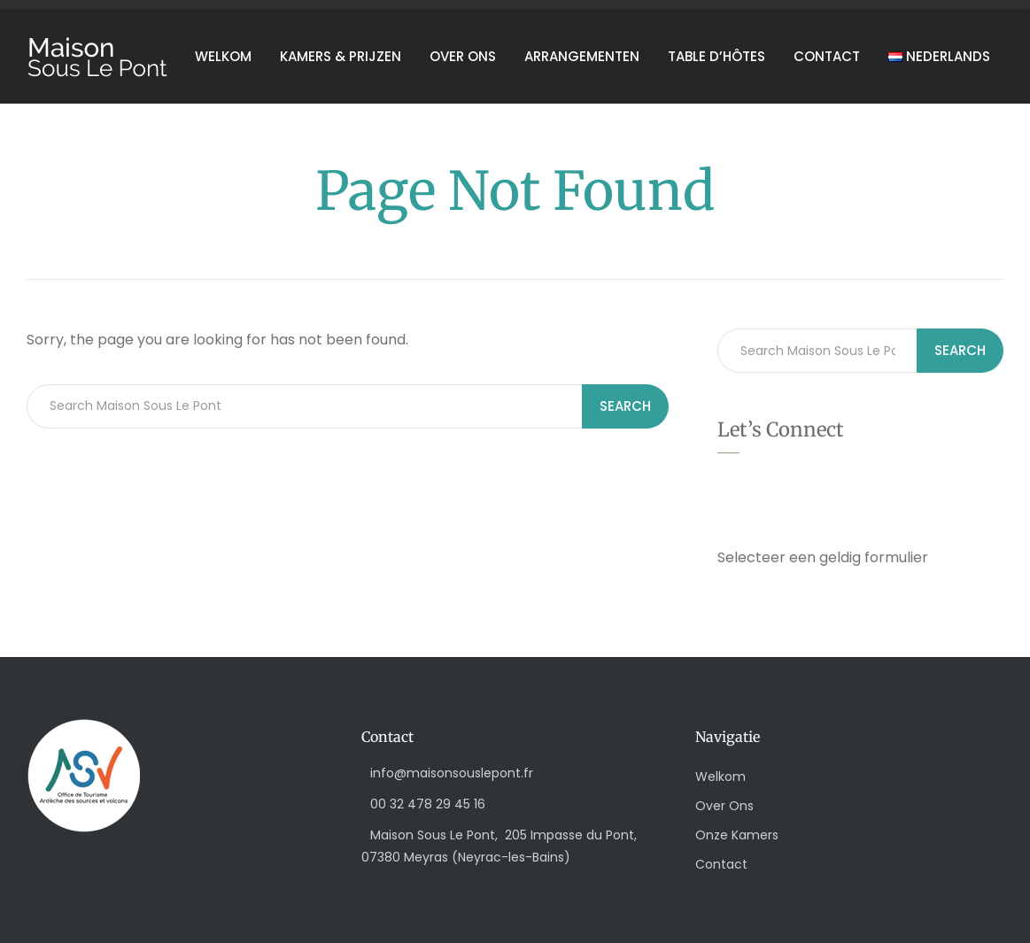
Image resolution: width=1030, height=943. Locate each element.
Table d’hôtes (716, 56)
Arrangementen (581, 56)
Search (625, 406)
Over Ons (724, 806)
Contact (827, 56)
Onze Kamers (736, 835)
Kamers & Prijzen (340, 56)
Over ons (463, 56)
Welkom (223, 56)
